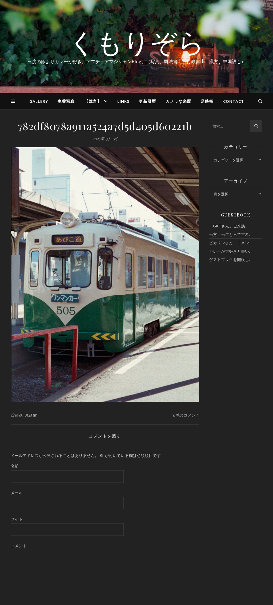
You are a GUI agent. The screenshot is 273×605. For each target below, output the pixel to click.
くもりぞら (136, 41)
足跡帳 (207, 101)
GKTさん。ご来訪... (228, 225)
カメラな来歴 (178, 101)
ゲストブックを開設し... (230, 259)
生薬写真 (66, 101)
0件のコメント (186, 415)
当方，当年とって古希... (230, 234)
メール (17, 492)
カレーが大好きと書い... (230, 251)
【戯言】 (92, 101)
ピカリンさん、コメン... (230, 242)
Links (123, 101)
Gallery (38, 101)
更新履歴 (147, 101)
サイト (17, 519)
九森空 (31, 415)
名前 (15, 466)
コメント (19, 545)
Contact (233, 101)
